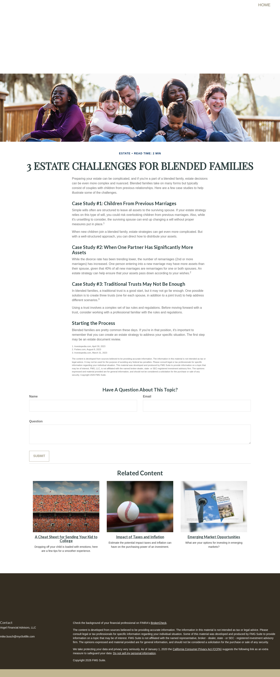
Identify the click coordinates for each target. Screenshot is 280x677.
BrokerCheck (158, 622)
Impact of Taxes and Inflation (140, 537)
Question (36, 421)
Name (33, 396)
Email (147, 396)
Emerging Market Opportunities (214, 537)
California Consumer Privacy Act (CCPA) (197, 649)
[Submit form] (39, 456)
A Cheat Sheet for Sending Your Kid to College (66, 539)
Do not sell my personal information (134, 653)
